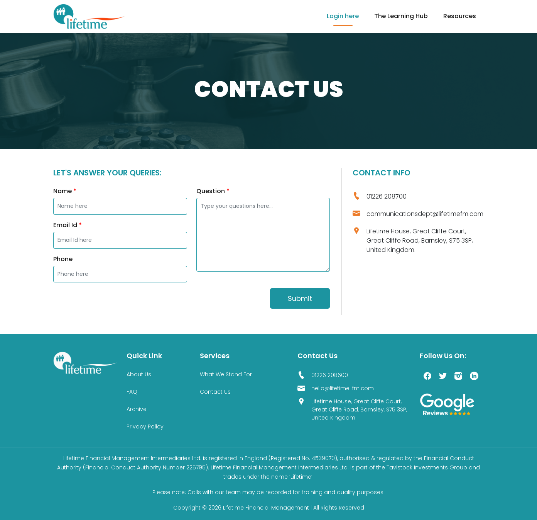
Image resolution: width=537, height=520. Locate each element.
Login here (343, 16)
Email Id (67, 225)
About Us (139, 374)
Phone (63, 259)
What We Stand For (226, 374)
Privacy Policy (145, 426)
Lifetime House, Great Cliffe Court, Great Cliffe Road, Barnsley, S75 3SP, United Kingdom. (419, 240)
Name (64, 191)
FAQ (132, 392)
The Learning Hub (401, 16)
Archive (137, 409)
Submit (300, 298)
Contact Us (215, 392)
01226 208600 (329, 375)
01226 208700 (386, 196)
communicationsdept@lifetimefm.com (424, 213)
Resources (459, 16)
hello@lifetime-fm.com (342, 388)
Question (213, 191)
